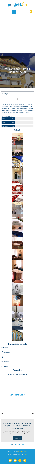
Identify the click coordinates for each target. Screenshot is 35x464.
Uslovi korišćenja (22, 451)
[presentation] (2, 413)
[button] (31, 11)
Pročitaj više (18, 438)
